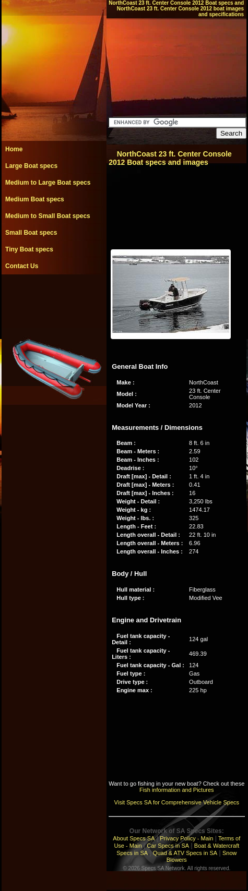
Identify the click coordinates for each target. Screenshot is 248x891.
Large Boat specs (31, 166)
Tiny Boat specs (29, 249)
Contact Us (21, 266)
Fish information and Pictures (176, 790)
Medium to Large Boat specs (47, 182)
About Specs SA (134, 838)
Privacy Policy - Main (186, 838)
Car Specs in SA (168, 845)
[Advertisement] (54, 297)
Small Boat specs (31, 232)
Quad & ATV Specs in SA (185, 853)
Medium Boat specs (34, 199)
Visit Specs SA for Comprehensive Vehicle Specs (176, 802)
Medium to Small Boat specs (47, 216)
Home (13, 149)
